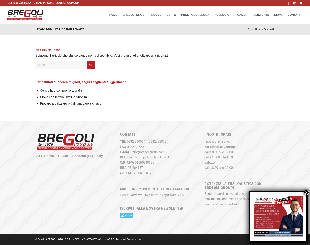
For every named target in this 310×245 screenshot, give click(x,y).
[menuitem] (113, 15)
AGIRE (110, 239)
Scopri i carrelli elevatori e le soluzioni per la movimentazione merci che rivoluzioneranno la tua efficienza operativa (236, 199)
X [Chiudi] (306, 192)
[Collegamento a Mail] (301, 3)
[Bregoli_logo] (25, 15)
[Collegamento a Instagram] (295, 3)
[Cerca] (65, 65)
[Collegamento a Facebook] (289, 3)
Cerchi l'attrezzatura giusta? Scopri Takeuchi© (152, 195)
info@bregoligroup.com (148, 152)
